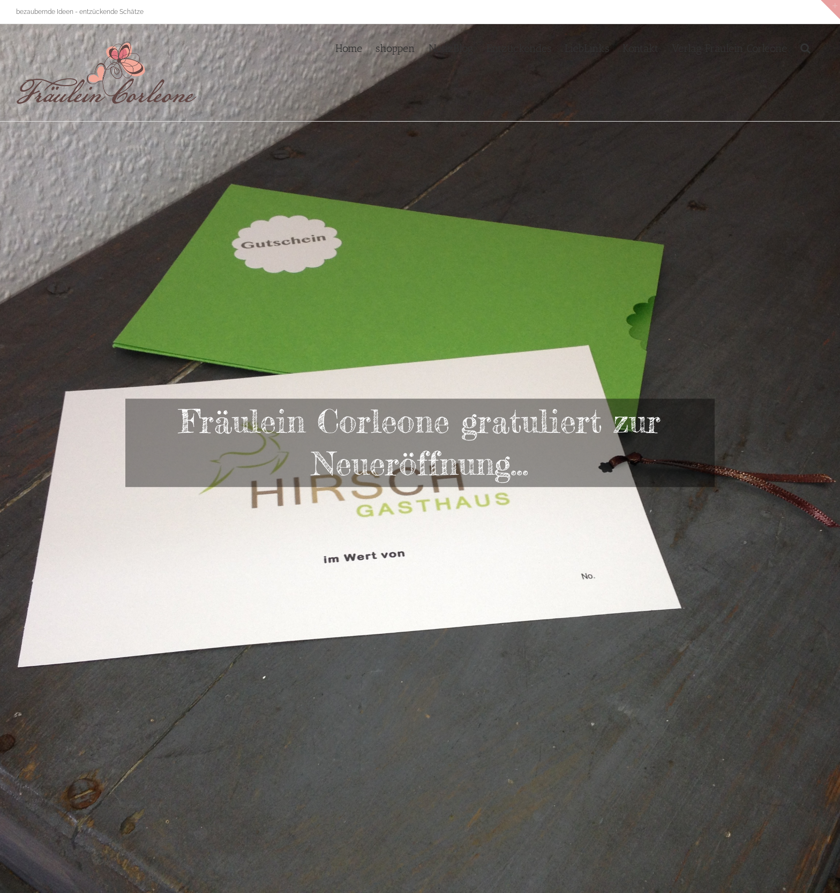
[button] (805, 47)
